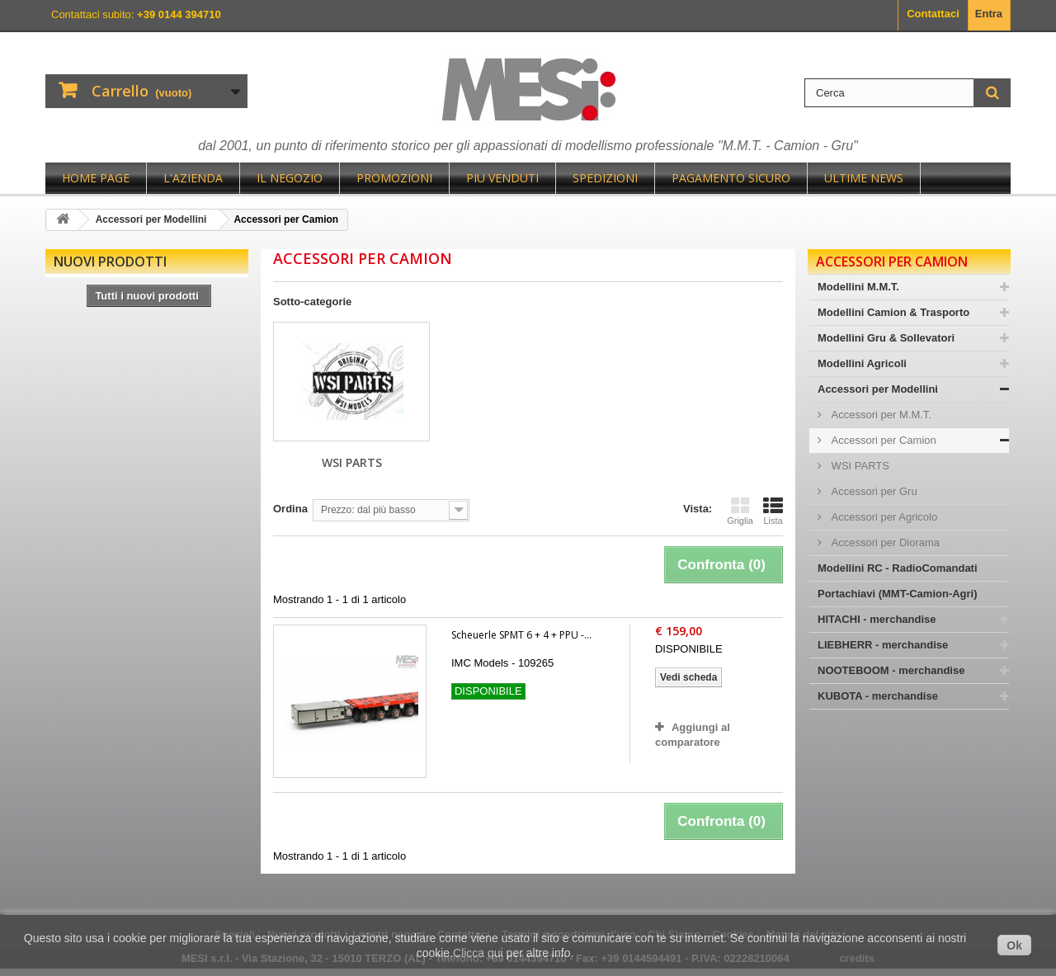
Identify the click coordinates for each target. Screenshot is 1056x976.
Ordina (290, 508)
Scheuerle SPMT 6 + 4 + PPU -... (521, 635)
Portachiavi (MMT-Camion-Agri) (898, 593)
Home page (96, 178)
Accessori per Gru (872, 491)
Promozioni (394, 178)
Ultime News (863, 178)
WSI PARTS (352, 462)
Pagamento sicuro (731, 178)
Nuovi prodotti (110, 261)
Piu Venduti (502, 178)
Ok (1014, 945)
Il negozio (290, 178)
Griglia (740, 511)
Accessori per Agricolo (882, 517)
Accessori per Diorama (884, 542)
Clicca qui (478, 952)
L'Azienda (193, 178)
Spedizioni (605, 178)
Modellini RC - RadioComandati (898, 568)
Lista (773, 511)
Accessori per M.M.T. (879, 414)
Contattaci (933, 13)
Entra (988, 13)
